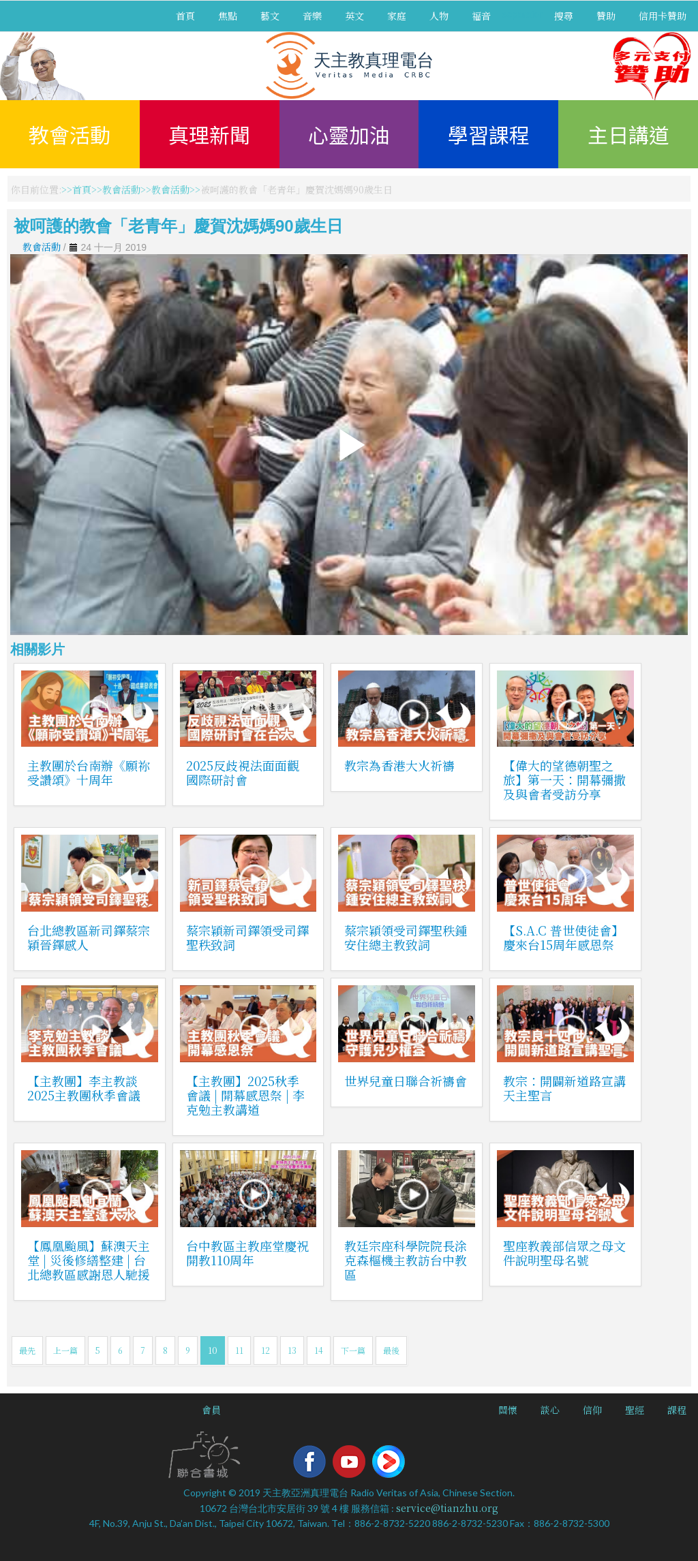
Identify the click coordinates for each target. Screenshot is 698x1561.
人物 (439, 15)
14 (318, 1350)
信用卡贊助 (662, 15)
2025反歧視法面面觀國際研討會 (242, 772)
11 (239, 1350)
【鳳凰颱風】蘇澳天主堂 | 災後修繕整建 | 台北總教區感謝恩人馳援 (88, 1260)
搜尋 (563, 15)
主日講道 (628, 134)
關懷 (507, 1410)
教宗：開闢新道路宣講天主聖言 (564, 1088)
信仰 (592, 1410)
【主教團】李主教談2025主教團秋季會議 (83, 1088)
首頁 (185, 15)
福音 (481, 15)
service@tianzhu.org (447, 1508)
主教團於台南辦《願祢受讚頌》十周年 (88, 772)
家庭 (396, 15)
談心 (550, 1410)
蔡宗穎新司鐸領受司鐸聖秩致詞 (247, 937)
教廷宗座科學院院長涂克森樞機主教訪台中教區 (405, 1260)
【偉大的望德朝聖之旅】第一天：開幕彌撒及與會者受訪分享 (564, 779)
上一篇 (65, 1350)
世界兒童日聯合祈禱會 (405, 1080)
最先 (27, 1350)
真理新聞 (209, 134)
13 (292, 1350)
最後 (391, 1350)
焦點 (227, 15)
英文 (354, 15)
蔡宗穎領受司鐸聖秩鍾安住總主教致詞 (405, 937)
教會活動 (69, 134)
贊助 (606, 15)
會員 (211, 1410)
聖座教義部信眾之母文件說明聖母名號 (564, 1253)
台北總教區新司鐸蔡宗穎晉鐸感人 (88, 937)
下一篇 (353, 1350)
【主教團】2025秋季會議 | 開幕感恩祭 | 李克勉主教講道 (245, 1095)
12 (265, 1350)
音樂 (312, 15)
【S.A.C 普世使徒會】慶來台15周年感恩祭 (563, 937)
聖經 (634, 1410)
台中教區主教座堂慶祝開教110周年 (247, 1253)
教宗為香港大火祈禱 (399, 765)
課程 (676, 1410)
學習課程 (489, 134)
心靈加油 (349, 134)
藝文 (269, 15)
